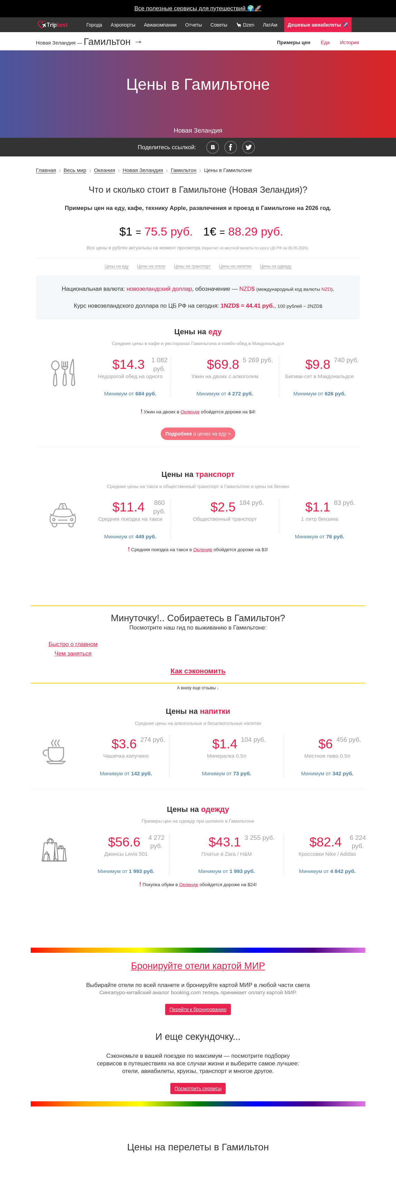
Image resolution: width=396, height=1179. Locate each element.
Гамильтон (183, 170)
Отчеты (193, 25)
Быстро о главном (73, 644)
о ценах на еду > (198, 434)
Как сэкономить (198, 671)
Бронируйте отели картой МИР (198, 965)
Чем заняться (73, 653)
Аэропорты (123, 25)
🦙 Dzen (245, 25)
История (349, 42)
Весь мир (74, 170)
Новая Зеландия (142, 170)
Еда (325, 42)
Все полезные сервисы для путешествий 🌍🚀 (198, 8)
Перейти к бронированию (197, 1009)
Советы (218, 25)
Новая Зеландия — (59, 42)
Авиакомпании (160, 25)
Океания (104, 170)
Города (94, 25)
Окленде (189, 411)
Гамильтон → (113, 42)
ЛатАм (270, 25)
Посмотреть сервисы (198, 1088)
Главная (46, 170)
